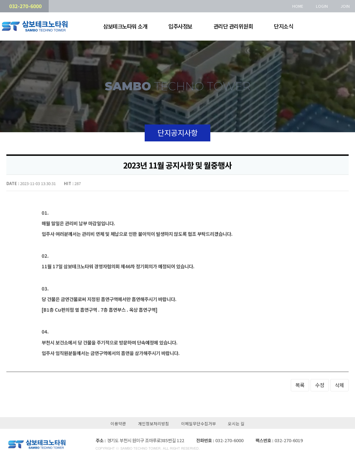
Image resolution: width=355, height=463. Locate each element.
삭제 (339, 384)
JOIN (345, 6)
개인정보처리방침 (153, 424)
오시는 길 (236, 424)
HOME (297, 6)
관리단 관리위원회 (232, 26)
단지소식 (281, 26)
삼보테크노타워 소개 (124, 26)
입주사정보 (179, 26)
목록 (300, 384)
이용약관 (118, 424)
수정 (319, 384)
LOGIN (322, 6)
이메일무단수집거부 (198, 424)
